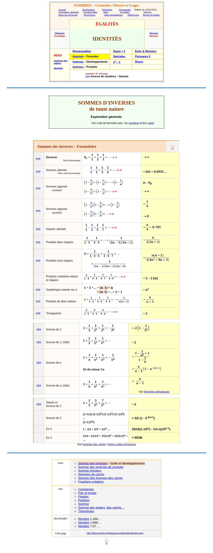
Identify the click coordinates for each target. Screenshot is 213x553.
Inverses (78, 56)
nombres (134, 123)
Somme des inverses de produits (100, 467)
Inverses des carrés (94, 444)
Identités (58, 68)
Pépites (83, 496)
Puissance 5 (142, 56)
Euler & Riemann (145, 51)
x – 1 (116, 62)
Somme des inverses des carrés (100, 478)
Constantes (86, 489)
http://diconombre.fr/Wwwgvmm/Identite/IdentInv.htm (115, 533)
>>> (38, 158)
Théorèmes (86, 511)
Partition (84, 500)
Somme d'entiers (89, 470)
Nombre (83, 519)
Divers (139, 61)
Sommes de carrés (91, 474)
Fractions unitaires (91, 481)
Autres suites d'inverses (122, 444)
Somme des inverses (92, 463)
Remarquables (82, 51)
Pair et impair (87, 493)
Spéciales (119, 56)
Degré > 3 (119, 51)
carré (151, 123)
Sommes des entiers (60, 61)
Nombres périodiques (156, 391)
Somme (83, 504)
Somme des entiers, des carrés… (101, 507)
